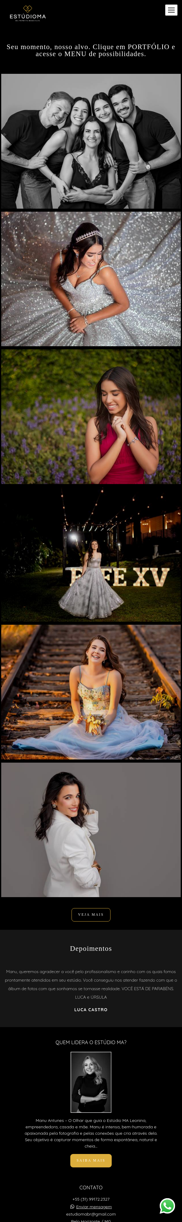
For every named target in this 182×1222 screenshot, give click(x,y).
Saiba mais (91, 1161)
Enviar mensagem (94, 1207)
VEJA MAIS (91, 915)
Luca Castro (90, 1010)
